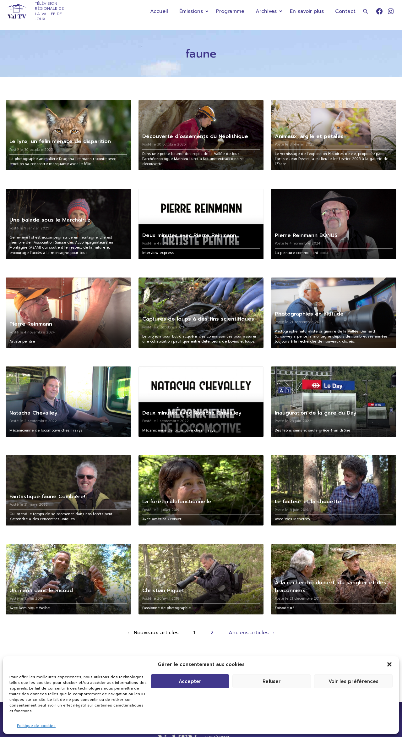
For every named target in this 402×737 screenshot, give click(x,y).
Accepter (190, 681)
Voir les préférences (353, 681)
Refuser (272, 681)
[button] (389, 664)
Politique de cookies (36, 726)
